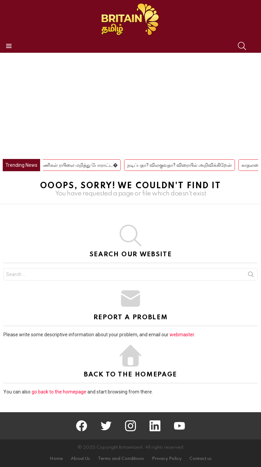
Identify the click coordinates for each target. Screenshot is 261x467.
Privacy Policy (166, 458)
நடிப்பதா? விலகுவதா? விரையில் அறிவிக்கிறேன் (187, 165)
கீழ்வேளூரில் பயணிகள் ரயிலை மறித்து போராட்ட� (69, 165)
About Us (80, 458)
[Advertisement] (130, 103)
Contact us (200, 458)
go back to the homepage (59, 391)
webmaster (182, 334)
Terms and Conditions (121, 458)
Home (56, 458)
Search (251, 275)
